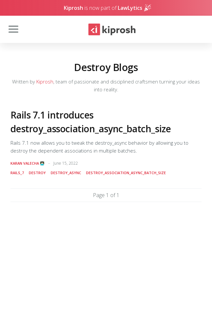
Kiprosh (44, 81)
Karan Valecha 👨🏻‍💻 (27, 163)
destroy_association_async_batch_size (126, 172)
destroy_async (66, 172)
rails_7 (17, 172)
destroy (37, 172)
